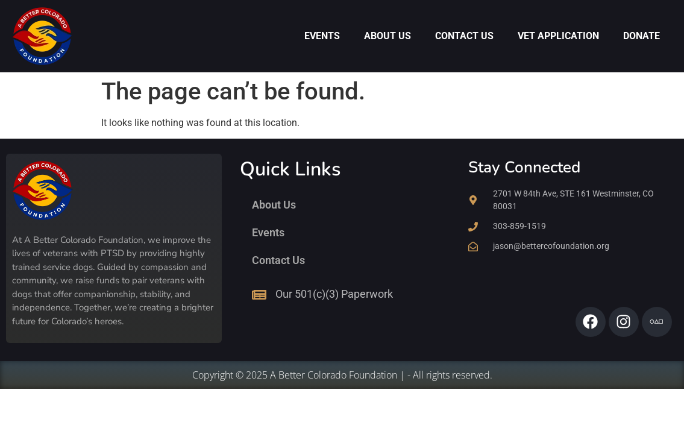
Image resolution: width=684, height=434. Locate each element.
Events (322, 36)
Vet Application (558, 36)
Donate (641, 36)
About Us (387, 36)
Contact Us (464, 36)
